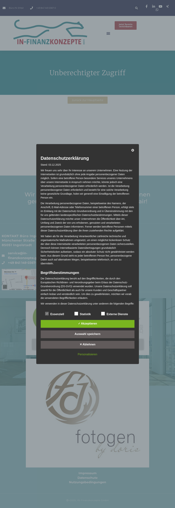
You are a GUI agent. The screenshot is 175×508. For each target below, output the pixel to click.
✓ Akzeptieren (87, 323)
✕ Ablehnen (88, 344)
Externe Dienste (114, 313)
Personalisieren (87, 354)
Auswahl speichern (88, 333)
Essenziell (54, 313)
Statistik (82, 313)
